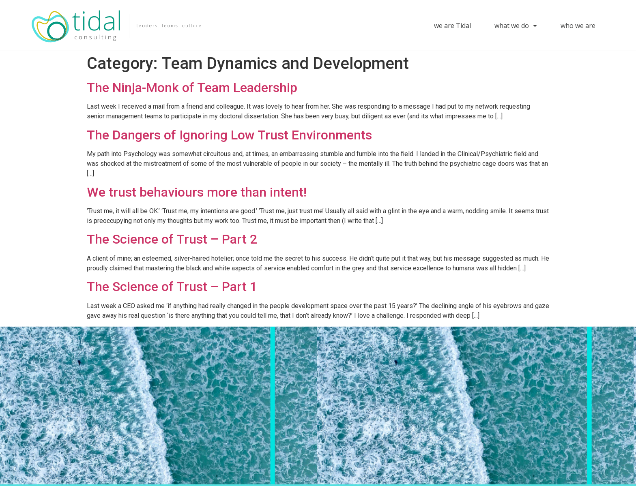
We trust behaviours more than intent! (197, 192)
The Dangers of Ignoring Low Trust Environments (229, 135)
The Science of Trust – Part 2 (172, 239)
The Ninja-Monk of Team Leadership (192, 87)
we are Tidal (452, 25)
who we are (578, 25)
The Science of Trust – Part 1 (172, 286)
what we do (515, 25)
